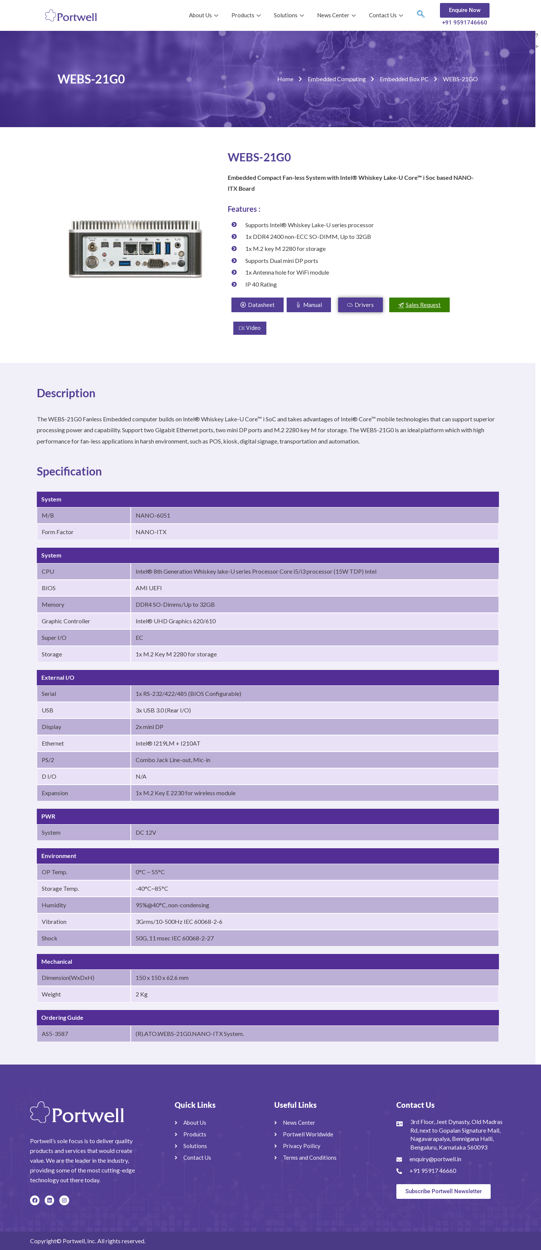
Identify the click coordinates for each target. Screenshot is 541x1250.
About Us (204, 15)
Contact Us (387, 15)
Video (250, 328)
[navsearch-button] (420, 15)
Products (247, 15)
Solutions (290, 15)
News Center (337, 15)
